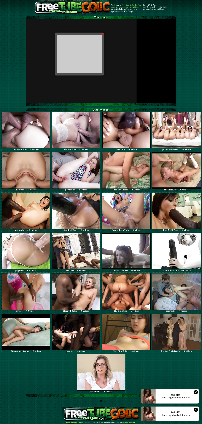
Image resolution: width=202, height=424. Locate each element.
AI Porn (142, 7)
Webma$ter (129, 423)
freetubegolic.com (74, 423)
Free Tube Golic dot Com (131, 5)
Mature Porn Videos (130, 7)
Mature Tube (116, 7)
